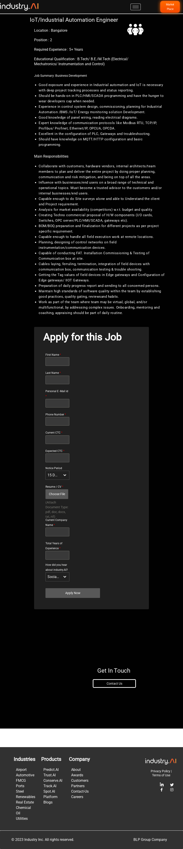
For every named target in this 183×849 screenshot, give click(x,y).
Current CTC (53, 451)
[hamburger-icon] (135, 7)
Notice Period (53, 486)
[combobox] (57, 493)
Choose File (57, 512)
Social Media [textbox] (54, 595)
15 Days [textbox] (54, 494)
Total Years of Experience (53, 564)
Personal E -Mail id (56, 412)
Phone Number (55, 433)
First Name (53, 373)
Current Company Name (56, 541)
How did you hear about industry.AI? (56, 586)
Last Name (53, 391)
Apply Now (72, 611)
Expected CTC (54, 469)
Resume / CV (54, 505)
